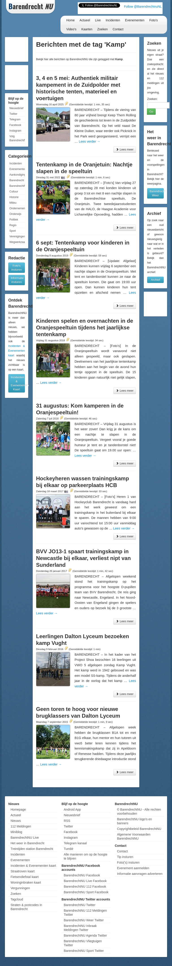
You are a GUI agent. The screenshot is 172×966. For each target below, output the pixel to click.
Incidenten (113, 20)
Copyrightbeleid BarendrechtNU (139, 829)
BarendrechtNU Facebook (82, 875)
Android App (72, 809)
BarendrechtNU (17, 185)
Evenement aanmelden (133, 868)
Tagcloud (17, 899)
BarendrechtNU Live (25, 837)
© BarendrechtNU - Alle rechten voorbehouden (139, 811)
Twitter (13, 113)
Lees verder (89, 141)
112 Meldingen (21, 826)
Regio (12, 225)
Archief (155, 279)
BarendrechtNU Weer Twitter (84, 920)
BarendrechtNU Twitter (79, 905)
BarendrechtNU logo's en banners (134, 821)
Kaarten (86, 29)
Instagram (15, 130)
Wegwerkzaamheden (17, 242)
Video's (71, 29)
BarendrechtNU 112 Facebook (85, 886)
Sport (12, 230)
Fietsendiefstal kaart (25, 877)
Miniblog (16, 832)
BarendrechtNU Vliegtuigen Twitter (83, 943)
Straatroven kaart (22, 871)
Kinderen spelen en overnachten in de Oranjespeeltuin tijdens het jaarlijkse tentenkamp (84, 327)
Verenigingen (17, 236)
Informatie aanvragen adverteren (139, 874)
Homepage (18, 809)
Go (151, 111)
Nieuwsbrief (16, 108)
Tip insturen (125, 857)
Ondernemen (17, 208)
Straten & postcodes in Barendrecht (26, 907)
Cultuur (13, 191)
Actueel (85, 20)
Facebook (15, 125)
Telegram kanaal (75, 843)
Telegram (14, 119)
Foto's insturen (16, 267)
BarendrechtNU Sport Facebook (86, 892)
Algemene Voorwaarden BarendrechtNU (133, 836)
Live (98, 20)
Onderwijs (15, 214)
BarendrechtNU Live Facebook (85, 881)
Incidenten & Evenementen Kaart (18, 383)
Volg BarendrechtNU (17, 138)
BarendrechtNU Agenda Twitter (85, 935)
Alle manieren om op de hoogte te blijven (86, 856)
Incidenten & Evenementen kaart (16, 350)
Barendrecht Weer (157, 193)
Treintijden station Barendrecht (32, 849)
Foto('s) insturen (128, 862)
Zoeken (102, 29)
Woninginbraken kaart (26, 882)
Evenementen (134, 20)
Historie (14, 197)
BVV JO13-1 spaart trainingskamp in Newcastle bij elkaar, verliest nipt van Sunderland (83, 558)
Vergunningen (20, 888)
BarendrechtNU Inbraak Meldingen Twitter (80, 928)
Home (70, 20)
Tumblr (68, 849)
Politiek (13, 219)
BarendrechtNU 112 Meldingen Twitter (85, 912)
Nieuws (16, 821)
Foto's (153, 20)
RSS (67, 821)
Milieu (12, 202)
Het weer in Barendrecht (27, 843)
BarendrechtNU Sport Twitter (84, 951)
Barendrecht (16, 180)
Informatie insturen (17, 280)
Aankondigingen (17, 174)
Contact (118, 29)
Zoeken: (152, 99)
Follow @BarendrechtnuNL (143, 6)
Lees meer (124, 149)
